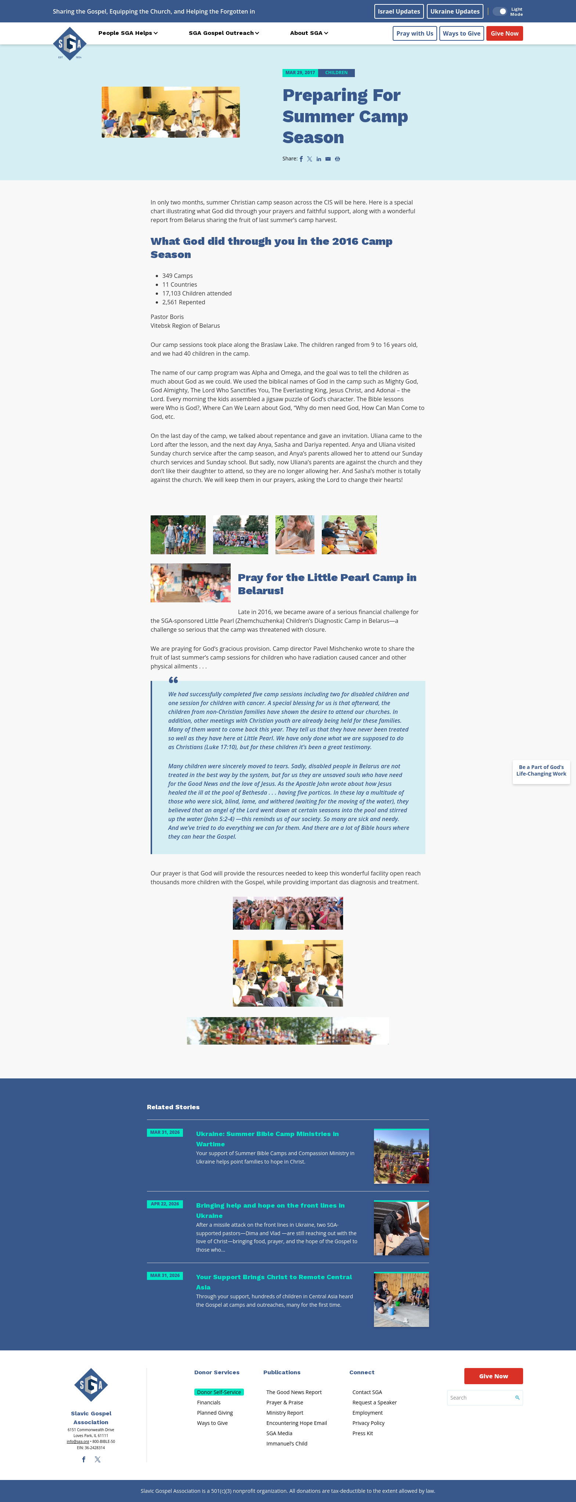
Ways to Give (461, 33)
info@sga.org (78, 1441)
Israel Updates (399, 11)
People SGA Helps (125, 32)
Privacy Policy (368, 1422)
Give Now (505, 33)
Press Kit (362, 1433)
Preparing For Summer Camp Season (345, 116)
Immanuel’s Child (286, 1443)
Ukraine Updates (455, 11)
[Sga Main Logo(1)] (91, 1385)
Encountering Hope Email (296, 1422)
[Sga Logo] (70, 44)
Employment (367, 1412)
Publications (281, 1372)
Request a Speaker (374, 1402)
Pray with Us (414, 33)
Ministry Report (284, 1412)
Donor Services (217, 1372)
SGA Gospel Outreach (221, 32)
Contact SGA (367, 1392)
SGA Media (279, 1433)
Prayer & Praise (284, 1402)
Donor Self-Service (219, 1392)
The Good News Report (294, 1392)
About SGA (306, 32)
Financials (209, 1402)
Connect (362, 1372)
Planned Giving (215, 1412)
